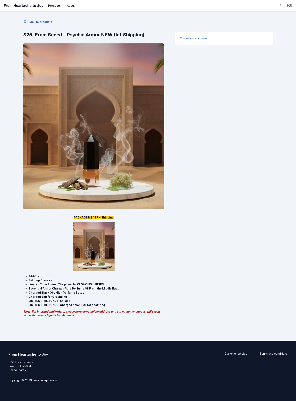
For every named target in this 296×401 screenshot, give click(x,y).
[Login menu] (289, 6)
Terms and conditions (273, 353)
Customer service (236, 353)
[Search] (280, 5)
